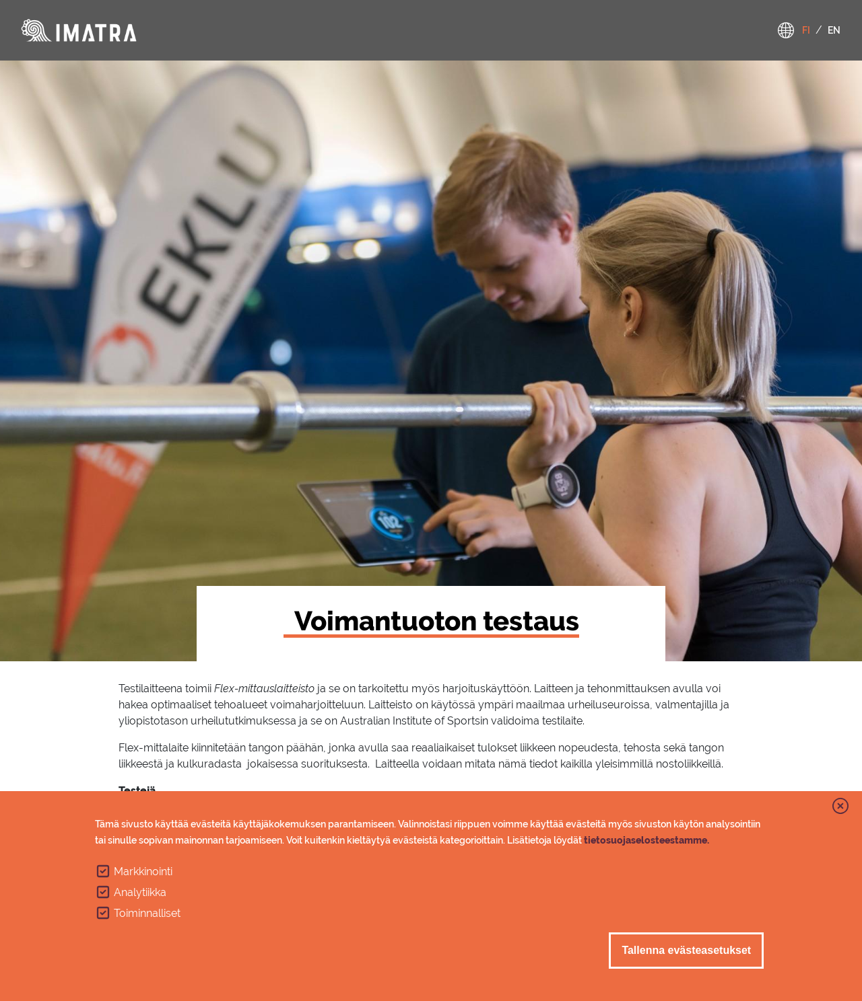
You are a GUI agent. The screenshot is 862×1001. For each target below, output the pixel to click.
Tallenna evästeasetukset (686, 951)
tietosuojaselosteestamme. (646, 841)
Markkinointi (143, 872)
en (834, 30)
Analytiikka (140, 893)
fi (806, 30)
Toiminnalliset (147, 914)
